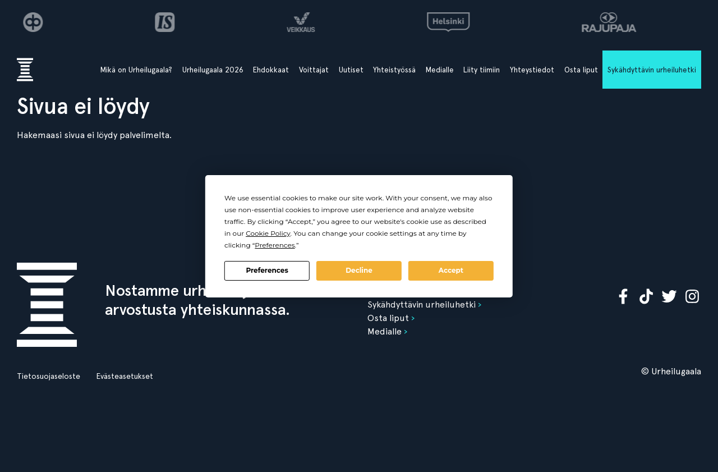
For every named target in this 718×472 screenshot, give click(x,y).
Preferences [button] (274, 245)
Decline (359, 270)
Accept (451, 270)
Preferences (267, 270)
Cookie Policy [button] (268, 233)
